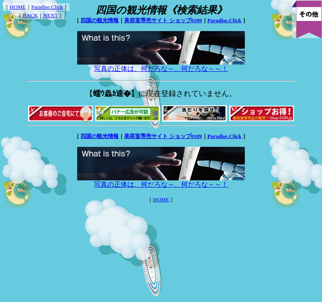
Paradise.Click (47, 7)
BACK (30, 15)
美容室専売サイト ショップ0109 (163, 20)
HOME (18, 7)
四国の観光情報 (99, 20)
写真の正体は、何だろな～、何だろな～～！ (161, 65)
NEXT (50, 15)
